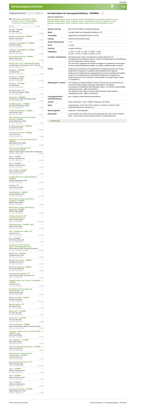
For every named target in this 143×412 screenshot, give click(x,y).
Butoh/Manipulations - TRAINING (19, 104)
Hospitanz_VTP (14, 185)
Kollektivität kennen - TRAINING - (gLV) (21, 224)
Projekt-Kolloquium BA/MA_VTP (19, 273)
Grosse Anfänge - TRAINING (18, 170)
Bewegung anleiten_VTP (17, 90)
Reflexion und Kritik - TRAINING (19, 297)
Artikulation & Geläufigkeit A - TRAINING (22, 43)
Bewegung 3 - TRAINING (17, 83)
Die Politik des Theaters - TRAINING (20, 126)
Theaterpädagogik (31, 21)
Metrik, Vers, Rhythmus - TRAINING (20, 267)
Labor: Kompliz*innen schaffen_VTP (20, 231)
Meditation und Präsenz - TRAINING (20, 260)
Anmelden (123, 2)
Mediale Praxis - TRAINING (17, 253)
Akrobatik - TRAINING (16, 29)
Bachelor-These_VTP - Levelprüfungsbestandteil (24, 63)
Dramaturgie (89, 19)
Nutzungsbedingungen (111, 402)
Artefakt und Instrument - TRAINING (20, 36)
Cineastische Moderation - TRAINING (21, 110)
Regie (87, 23)
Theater (33, 19)
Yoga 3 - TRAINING (15, 382)
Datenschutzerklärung (96, 402)
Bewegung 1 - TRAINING (17, 70)
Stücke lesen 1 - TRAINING (17, 311)
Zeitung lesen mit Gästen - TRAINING (21, 389)
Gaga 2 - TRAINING (15, 163)
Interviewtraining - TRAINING (18, 192)
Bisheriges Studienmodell (21, 19)
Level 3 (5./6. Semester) (20, 23)
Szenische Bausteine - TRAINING (19, 324)
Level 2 (115, 19)
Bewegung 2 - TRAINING (17, 77)
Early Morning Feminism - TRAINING (21, 132)
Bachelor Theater (18, 21)
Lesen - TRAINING (15, 238)
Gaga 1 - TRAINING (15, 156)
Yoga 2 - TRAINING (15, 375)
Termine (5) (55, 121)
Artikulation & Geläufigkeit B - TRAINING (22, 50)
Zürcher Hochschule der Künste (18, 402)
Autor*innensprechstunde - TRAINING (21, 56)
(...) (49, 25)
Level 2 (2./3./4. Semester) (103, 19)
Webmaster (123, 402)
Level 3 (32, 23)
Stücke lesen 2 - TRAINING (17, 318)
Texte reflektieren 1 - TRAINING (19, 340)
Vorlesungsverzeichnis (27, 6)
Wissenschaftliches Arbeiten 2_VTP (20, 362)
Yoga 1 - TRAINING (15, 368)
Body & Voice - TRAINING (17, 97)
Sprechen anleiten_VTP (16, 304)
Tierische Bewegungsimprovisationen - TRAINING (25, 346)
